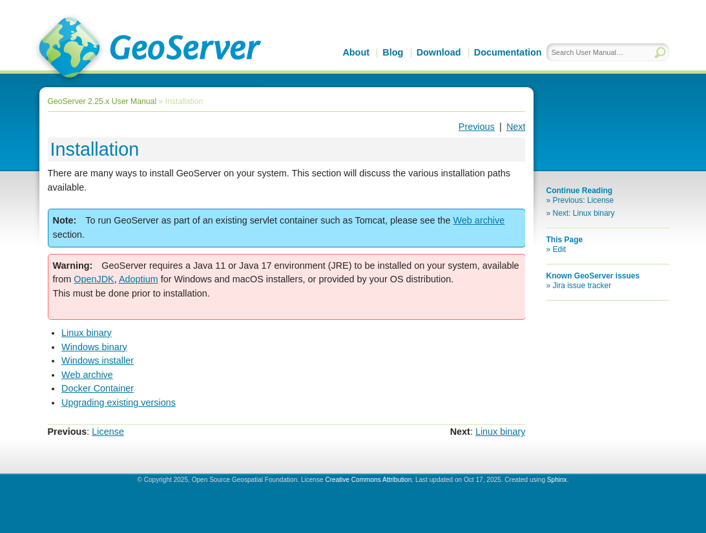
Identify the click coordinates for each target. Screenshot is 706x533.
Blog (392, 52)
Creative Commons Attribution (368, 479)
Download (439, 52)
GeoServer (148, 49)
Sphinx (557, 479)
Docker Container (97, 388)
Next (516, 126)
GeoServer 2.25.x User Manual (102, 101)
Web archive (87, 375)
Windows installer (97, 360)
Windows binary (94, 347)
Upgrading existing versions (118, 402)
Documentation (508, 52)
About (355, 52)
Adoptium (138, 279)
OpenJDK (94, 279)
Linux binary (86, 333)
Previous (477, 126)
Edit (559, 249)
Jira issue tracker (582, 285)
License (108, 431)
